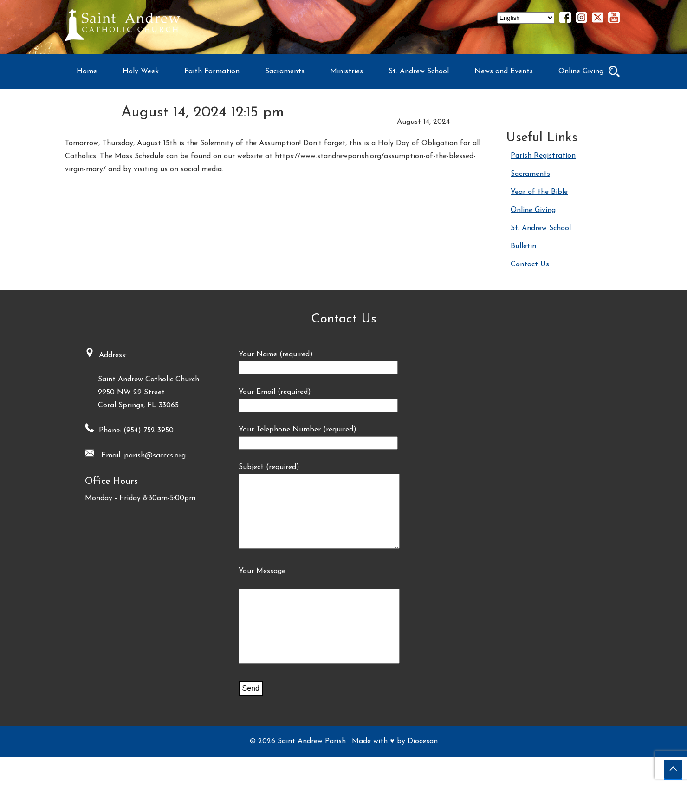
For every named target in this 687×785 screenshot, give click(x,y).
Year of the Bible (539, 192)
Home (87, 71)
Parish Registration (543, 156)
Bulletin (523, 246)
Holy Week (141, 71)
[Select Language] (525, 18)
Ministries (346, 71)
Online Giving (580, 71)
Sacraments (285, 71)
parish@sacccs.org (151, 455)
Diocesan (423, 769)
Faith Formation (212, 71)
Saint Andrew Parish (312, 769)
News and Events (503, 71)
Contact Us (530, 264)
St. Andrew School (419, 71)
